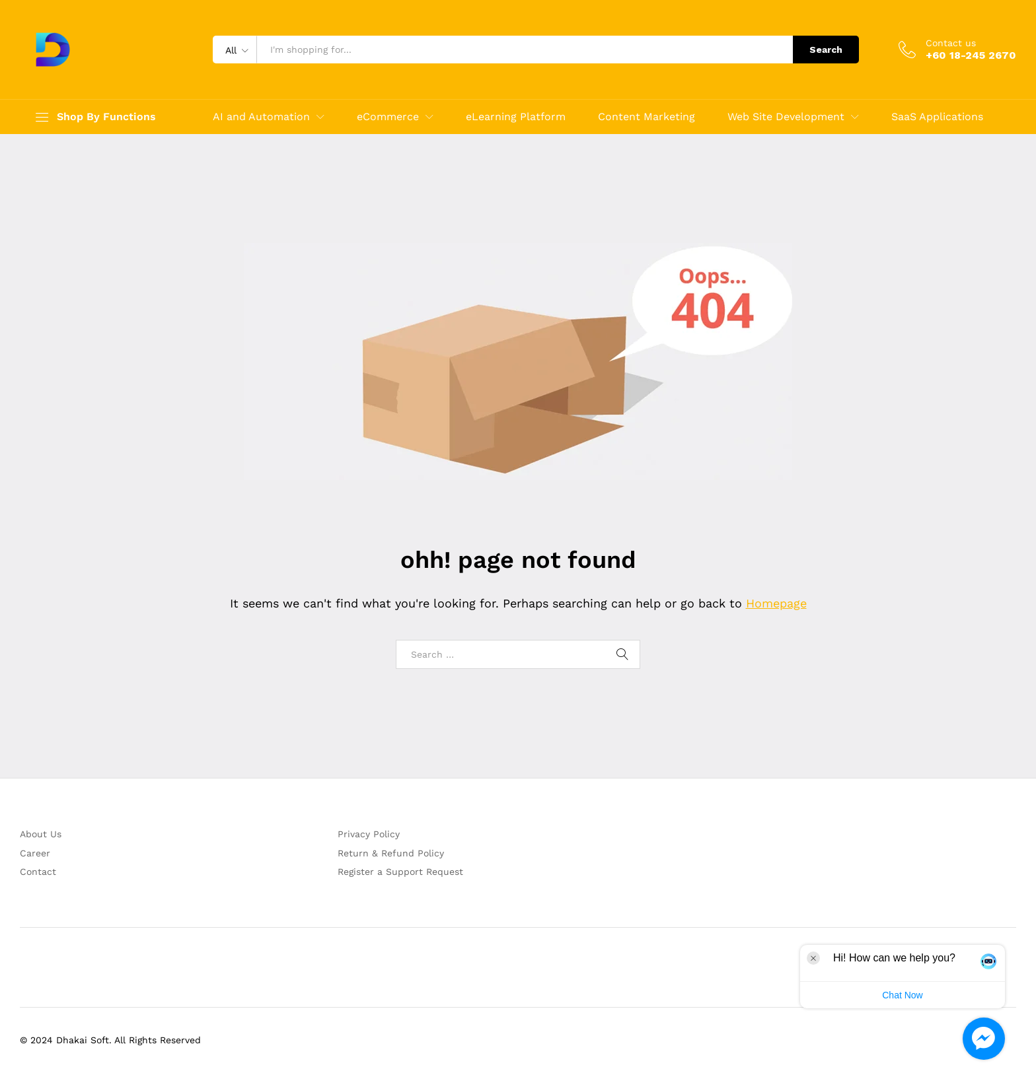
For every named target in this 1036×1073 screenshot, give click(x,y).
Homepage (776, 603)
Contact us (951, 43)
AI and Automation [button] (261, 117)
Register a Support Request (400, 871)
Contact (38, 871)
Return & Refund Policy (391, 853)
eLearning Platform (516, 117)
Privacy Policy (369, 834)
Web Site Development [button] (785, 117)
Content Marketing (646, 117)
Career (35, 853)
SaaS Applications (937, 117)
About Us (40, 834)
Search (825, 49)
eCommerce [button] (388, 117)
